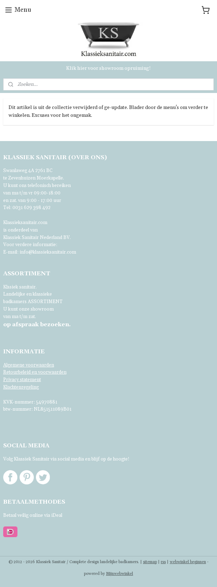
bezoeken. (37, 324)
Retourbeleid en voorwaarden (35, 372)
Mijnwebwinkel (119, 573)
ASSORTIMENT (45, 302)
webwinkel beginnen (188, 562)
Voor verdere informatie (29, 245)
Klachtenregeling (21, 387)
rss (163, 562)
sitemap (150, 562)
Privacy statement (22, 380)
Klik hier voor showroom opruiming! (108, 68)
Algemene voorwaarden (28, 365)
